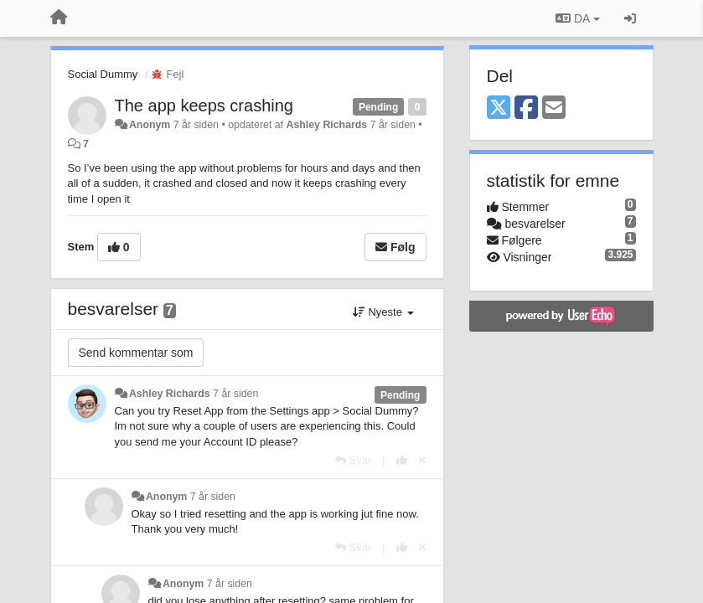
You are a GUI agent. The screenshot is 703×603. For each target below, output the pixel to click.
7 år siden (235, 393)
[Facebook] (526, 108)
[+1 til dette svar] (401, 460)
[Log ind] (630, 18)
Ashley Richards (326, 125)
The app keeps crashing (204, 105)
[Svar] (353, 460)
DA (577, 18)
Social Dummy (103, 74)
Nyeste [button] (383, 312)
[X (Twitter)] (498, 108)
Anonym (149, 125)
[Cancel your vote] (422, 460)
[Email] (554, 108)
